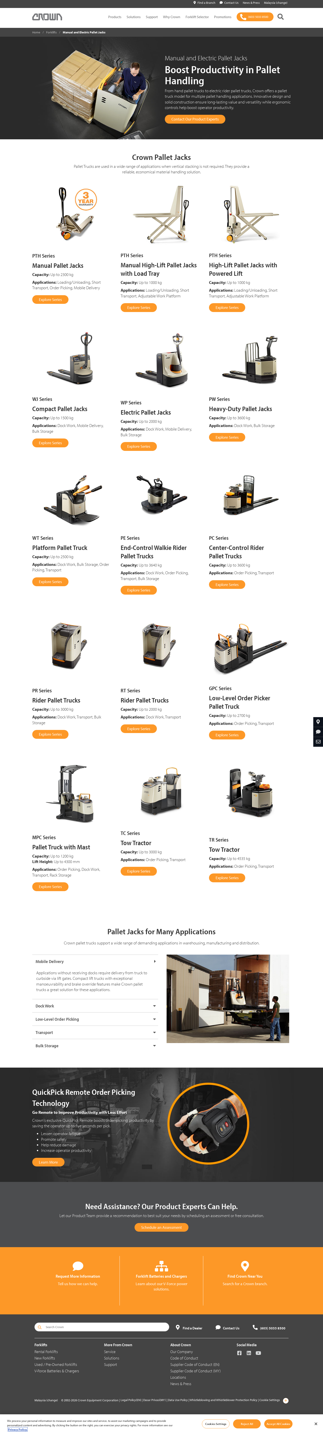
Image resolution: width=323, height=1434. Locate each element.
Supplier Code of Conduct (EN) (195, 1364)
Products (114, 17)
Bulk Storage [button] (47, 1045)
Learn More (48, 1162)
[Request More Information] (318, 732)
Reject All (247, 1423)
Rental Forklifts (46, 1351)
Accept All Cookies (278, 1423)
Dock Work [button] (45, 1006)
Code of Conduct (184, 1358)
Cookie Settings (269, 1400)
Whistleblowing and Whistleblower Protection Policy (223, 1400)
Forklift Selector (197, 17)
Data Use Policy (178, 1400)
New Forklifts (44, 1358)
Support (152, 17)
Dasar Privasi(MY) (154, 1400)
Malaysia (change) (46, 1400)
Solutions (134, 17)
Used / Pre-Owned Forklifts (55, 1364)
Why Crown (171, 17)
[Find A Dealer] (318, 722)
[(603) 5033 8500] (255, 16)
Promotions (222, 17)
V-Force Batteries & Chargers (56, 1370)
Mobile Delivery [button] (50, 961)
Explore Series (50, 299)
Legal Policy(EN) (131, 1400)
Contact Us (229, 3)
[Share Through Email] (318, 742)
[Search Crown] (101, 1327)
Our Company (181, 1351)
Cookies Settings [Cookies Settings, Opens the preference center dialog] (215, 1423)
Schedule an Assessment (161, 1227)
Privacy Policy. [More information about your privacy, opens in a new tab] (17, 1429)
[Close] (316, 1424)
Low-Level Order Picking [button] (57, 1019)
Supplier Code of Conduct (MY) (195, 1370)
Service (110, 1351)
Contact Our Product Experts (195, 119)
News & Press (180, 1383)
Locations (178, 1377)
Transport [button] (44, 1032)
